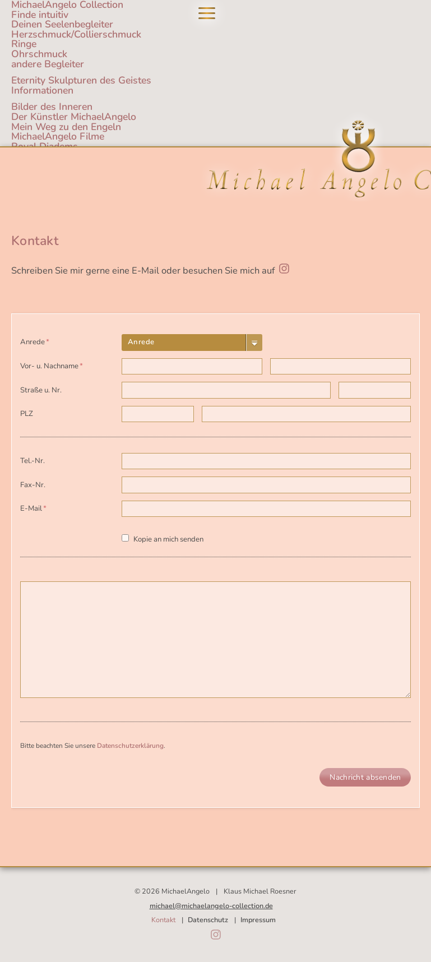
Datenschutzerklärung (130, 745)
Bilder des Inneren (51, 106)
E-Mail (36, 507)
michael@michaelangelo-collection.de (211, 905)
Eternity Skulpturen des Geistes (81, 80)
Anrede (36, 340)
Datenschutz (208, 919)
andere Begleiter (47, 64)
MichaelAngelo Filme (57, 136)
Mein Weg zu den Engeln (66, 126)
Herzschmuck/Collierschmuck (76, 34)
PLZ (26, 414)
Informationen (42, 90)
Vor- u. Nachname (51, 364)
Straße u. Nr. (41, 390)
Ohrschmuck (39, 54)
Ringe (23, 43)
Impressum (258, 919)
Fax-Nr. (32, 485)
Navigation (206, 13)
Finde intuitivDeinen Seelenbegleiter (62, 19)
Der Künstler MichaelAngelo (73, 116)
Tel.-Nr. (32, 461)
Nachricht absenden (365, 777)
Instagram (216, 934)
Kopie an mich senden (168, 539)
